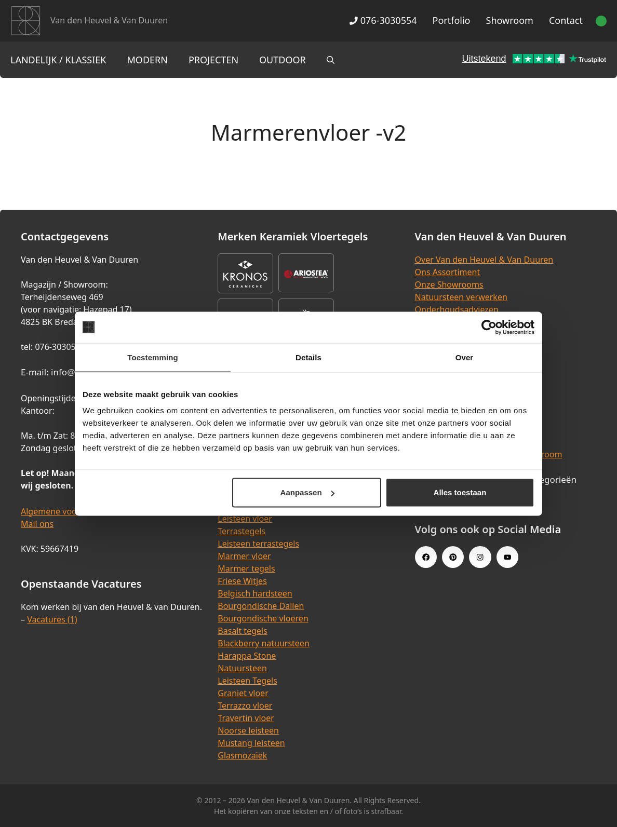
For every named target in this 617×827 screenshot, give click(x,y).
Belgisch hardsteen (255, 593)
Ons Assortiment (447, 272)
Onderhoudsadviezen (457, 309)
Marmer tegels (246, 568)
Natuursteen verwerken (461, 297)
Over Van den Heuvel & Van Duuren (484, 259)
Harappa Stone (247, 655)
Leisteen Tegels (247, 680)
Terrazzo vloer (245, 705)
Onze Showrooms (449, 284)
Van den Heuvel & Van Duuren (109, 20)
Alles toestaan (460, 492)
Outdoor (282, 59)
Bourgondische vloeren (263, 618)
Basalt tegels (242, 630)
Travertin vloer (246, 718)
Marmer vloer (244, 556)
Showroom (509, 20)
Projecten (213, 59)
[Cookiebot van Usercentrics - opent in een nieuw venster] (489, 327)
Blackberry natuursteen (264, 643)
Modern (147, 59)
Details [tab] (308, 357)
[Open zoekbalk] (330, 59)
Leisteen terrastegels (258, 543)
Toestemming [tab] (152, 357)
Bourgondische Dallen (261, 606)
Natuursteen (242, 668)
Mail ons (37, 524)
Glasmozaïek (242, 755)
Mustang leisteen (251, 743)
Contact (566, 20)
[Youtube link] (507, 557)
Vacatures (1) (52, 619)
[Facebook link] (426, 557)
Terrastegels (241, 531)
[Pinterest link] (453, 557)
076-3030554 (383, 20)
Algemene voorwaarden (67, 511)
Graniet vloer (243, 693)
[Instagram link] (480, 557)
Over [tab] (464, 357)
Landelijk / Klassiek (58, 59)
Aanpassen (307, 492)
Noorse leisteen (248, 730)
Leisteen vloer (245, 518)
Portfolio (452, 20)
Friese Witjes (242, 581)
